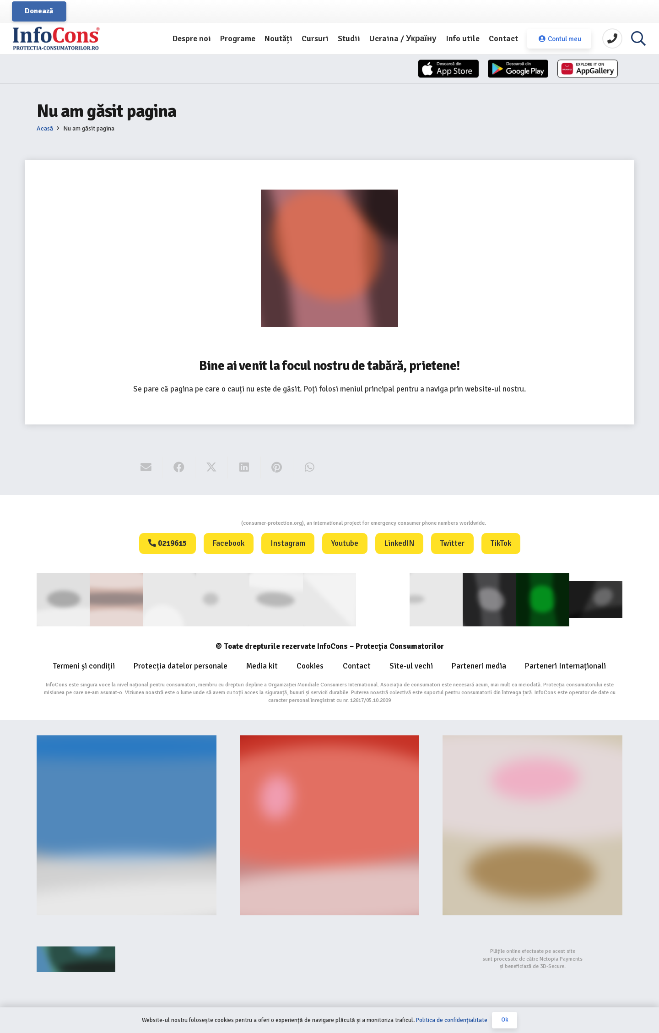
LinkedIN (399, 543)
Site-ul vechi (411, 665)
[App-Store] (417, 70)
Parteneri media (479, 665)
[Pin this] (277, 467)
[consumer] (63, 599)
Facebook (228, 543)
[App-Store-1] (499, 70)
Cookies (310, 665)
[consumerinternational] (116, 599)
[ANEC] (169, 599)
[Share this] (178, 467)
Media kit (262, 665)
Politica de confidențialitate (451, 1020)
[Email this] (146, 467)
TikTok (501, 543)
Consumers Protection (206, 523)
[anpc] (222, 599)
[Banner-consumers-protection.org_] (126, 825)
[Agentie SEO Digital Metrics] (126, 959)
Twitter (452, 543)
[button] (638, 38)
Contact (357, 665)
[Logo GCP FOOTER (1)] (542, 599)
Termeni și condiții (84, 665)
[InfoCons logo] (64, 39)
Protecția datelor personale (180, 665)
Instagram (287, 543)
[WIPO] (382, 599)
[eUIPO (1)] (436, 599)
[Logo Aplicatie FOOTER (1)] (489, 599)
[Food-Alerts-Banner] (330, 825)
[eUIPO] (329, 599)
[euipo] (275, 599)
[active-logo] (595, 599)
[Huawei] (581, 70)
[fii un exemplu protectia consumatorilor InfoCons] (532, 825)
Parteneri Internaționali (565, 665)
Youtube (344, 543)
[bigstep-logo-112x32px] (330, 959)
